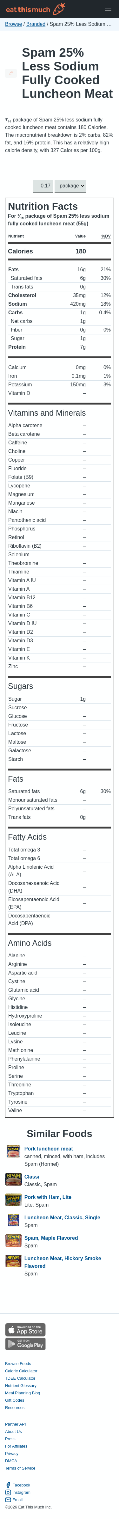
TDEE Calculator (20, 1378)
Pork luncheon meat (48, 1148)
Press (10, 1438)
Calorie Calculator (21, 1370)
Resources (14, 1407)
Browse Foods (18, 1363)
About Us (13, 1431)
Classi (31, 1176)
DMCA (11, 1460)
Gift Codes (14, 1400)
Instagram (17, 1492)
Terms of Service (20, 1468)
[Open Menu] (108, 9)
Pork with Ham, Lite (47, 1197)
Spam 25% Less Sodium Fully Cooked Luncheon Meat (67, 73)
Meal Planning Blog (22, 1393)
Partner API (15, 1424)
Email (14, 1500)
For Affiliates (16, 1446)
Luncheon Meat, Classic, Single (62, 1217)
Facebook (17, 1485)
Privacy (11, 1453)
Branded (36, 24)
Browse (13, 24)
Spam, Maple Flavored (51, 1238)
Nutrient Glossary (20, 1385)
